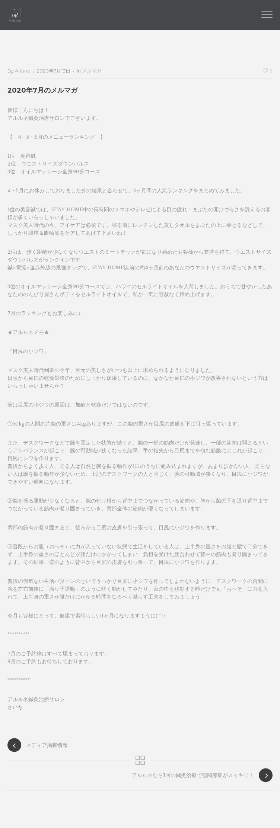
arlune (23, 71)
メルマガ (91, 71)
